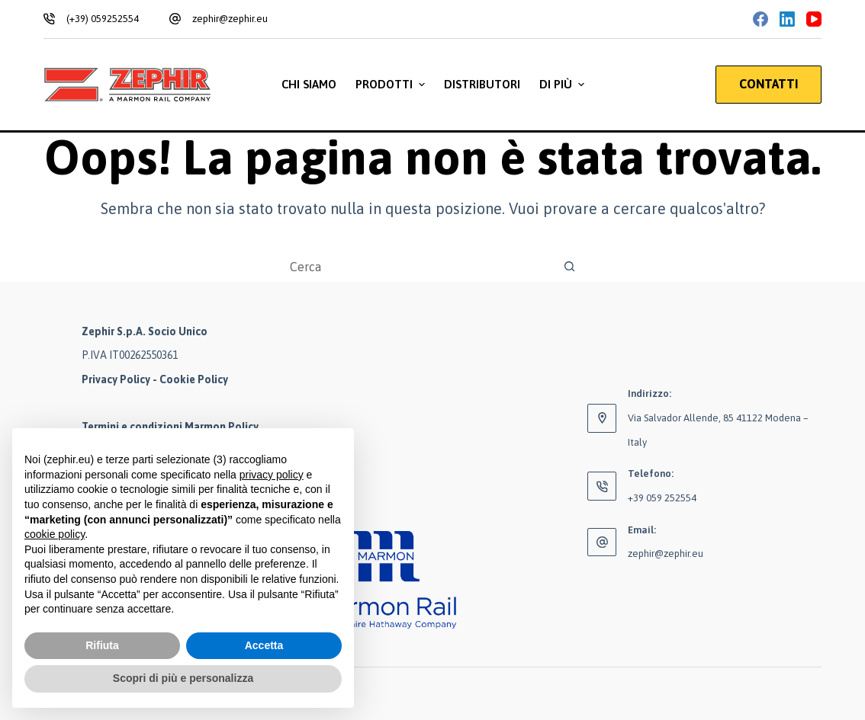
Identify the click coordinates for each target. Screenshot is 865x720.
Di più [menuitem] (563, 84)
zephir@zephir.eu (230, 18)
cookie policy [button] (54, 534)
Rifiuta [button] (102, 645)
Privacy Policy (116, 379)
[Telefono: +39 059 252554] (601, 486)
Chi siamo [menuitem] (308, 84)
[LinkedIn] (787, 19)
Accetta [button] (264, 645)
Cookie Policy (193, 379)
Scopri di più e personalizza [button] (183, 678)
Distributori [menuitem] (482, 84)
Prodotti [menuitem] (392, 84)
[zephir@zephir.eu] (175, 18)
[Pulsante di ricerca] (570, 266)
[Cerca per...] (417, 266)
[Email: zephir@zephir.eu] (601, 542)
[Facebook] (760, 19)
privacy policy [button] (272, 475)
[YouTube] (814, 19)
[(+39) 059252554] (49, 18)
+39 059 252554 (662, 498)
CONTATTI (768, 84)
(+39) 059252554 (102, 18)
